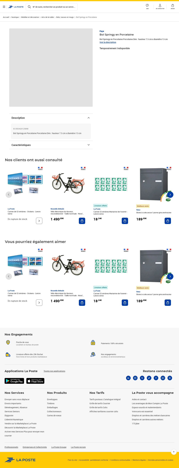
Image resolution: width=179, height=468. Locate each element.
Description (51, 117)
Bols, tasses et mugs (65, 17)
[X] (142, 381)
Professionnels (11, 447)
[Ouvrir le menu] (4, 7)
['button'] (15, 7)
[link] (20, 460)
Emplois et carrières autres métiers (147, 419)
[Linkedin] (128, 381)
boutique (15, 17)
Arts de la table (47, 17)
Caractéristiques (51, 145)
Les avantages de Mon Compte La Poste (150, 403)
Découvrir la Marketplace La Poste (20, 427)
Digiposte (9, 415)
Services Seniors (12, 411)
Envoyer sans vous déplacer (17, 399)
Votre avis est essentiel (142, 411)
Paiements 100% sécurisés (112, 347)
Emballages (52, 407)
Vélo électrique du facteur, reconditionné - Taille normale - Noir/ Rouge (66, 214)
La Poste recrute (78, 447)
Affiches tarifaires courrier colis (104, 411)
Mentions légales (139, 460)
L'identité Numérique (14, 419)
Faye (102, 31)
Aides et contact (139, 399)
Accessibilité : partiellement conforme (93, 460)
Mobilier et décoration (30, 17)
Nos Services (14, 393)
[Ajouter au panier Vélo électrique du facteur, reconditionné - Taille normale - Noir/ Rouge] (82, 220)
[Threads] (169, 381)
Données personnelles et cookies (160, 460)
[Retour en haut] (174, 452)
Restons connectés (157, 374)
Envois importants (13, 403)
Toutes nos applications (54, 374)
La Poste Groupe (58, 447)
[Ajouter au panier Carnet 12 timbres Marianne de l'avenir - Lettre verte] (124, 220)
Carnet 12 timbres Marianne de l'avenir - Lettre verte (111, 213)
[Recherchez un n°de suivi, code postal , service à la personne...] (52, 6)
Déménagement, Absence (16, 407)
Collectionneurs (54, 411)
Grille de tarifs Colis (98, 407)
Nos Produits (57, 393)
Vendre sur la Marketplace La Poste (20, 423)
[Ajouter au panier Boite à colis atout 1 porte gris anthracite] (167, 220)
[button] (160, 7)
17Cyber (135, 423)
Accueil (6, 17)
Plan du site (72, 460)
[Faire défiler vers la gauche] (8, 194)
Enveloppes (52, 399)
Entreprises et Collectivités (35, 447)
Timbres (50, 403)
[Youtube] (163, 381)
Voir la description (108, 42)
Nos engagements (108, 357)
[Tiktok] (149, 381)
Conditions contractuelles (120, 460)
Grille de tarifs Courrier (100, 403)
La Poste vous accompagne (153, 393)
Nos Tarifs (97, 393)
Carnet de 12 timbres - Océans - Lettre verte (24, 213)
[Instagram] (135, 381)
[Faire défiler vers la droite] (170, 194)
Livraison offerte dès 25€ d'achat (29, 357)
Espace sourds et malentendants (146, 407)
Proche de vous (22, 345)
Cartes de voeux (54, 415)
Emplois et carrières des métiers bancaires (151, 415)
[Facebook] (156, 381)
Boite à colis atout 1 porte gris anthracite (153, 213)
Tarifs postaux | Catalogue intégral (105, 399)
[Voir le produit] (39, 220)
